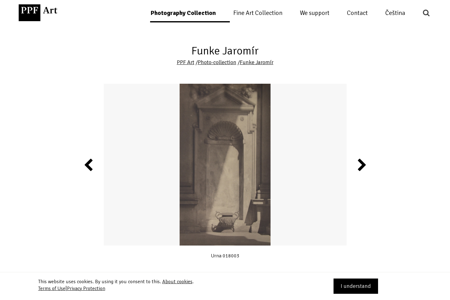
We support (314, 13)
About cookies (177, 282)
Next (361, 164)
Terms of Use (51, 288)
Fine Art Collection (257, 13)
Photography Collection (183, 13)
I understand (356, 286)
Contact (357, 13)
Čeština (395, 13)
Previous (88, 164)
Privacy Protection (86, 288)
